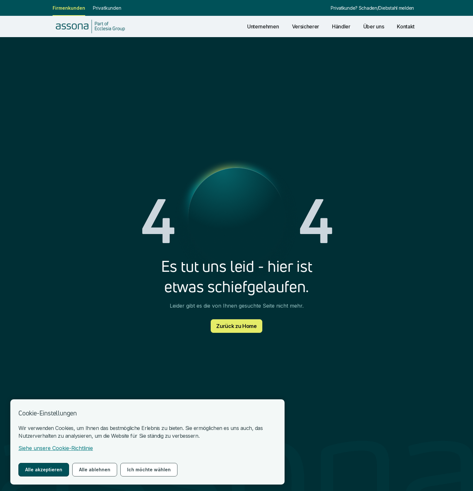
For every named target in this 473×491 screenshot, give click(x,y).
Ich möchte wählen (149, 469)
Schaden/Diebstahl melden (386, 8)
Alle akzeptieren (43, 469)
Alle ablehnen (94, 469)
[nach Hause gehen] (90, 26)
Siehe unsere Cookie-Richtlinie (55, 448)
